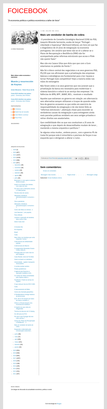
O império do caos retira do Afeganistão (22, 308)
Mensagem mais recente (48, 175)
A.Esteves (18, 109)
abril (16, 339)
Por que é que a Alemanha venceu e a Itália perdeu (24, 189)
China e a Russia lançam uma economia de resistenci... (23, 303)
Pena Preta (18, 118)
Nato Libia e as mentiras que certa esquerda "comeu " (24, 238)
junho (16, 334)
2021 (14, 163)
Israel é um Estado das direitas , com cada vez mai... (23, 185)
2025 (14, 152)
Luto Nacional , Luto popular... (23, 212)
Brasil (16, 232)
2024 (14, 155)
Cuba (16, 235)
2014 (14, 366)
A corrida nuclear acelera (21, 266)
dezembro (18, 165)
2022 (14, 160)
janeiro (17, 347)
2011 (14, 374)
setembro (18, 173)
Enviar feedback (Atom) (55, 178)
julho (16, 178)
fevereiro (17, 344)
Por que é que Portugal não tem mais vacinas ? (23, 317)
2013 (14, 368)
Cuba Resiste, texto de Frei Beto (24, 257)
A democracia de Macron (21, 246)
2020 (14, 350)
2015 (14, 363)
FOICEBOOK (28, 10)
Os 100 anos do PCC (20, 314)
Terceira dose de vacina (21, 193)
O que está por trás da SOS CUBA (24, 284)
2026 (14, 149)
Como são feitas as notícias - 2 (23, 210)
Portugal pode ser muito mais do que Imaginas (24, 253)
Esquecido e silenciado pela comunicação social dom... (23, 330)
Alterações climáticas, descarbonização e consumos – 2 (24, 197)
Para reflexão (18, 215)
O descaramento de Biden (22, 289)
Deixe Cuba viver (19, 222)
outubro (17, 170)
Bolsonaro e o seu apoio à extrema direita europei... (24, 181)
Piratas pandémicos (20, 269)
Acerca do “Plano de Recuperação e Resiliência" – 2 (24, 321)
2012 (14, 371)
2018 (14, 355)
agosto (17, 175)
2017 (14, 358)
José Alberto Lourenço (21, 115)
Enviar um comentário (49, 171)
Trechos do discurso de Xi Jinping (24, 311)
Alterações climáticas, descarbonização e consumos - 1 (24, 205)
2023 (14, 157)
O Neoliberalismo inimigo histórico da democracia (24, 295)
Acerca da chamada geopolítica (23, 292)
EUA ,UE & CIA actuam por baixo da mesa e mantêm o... (24, 299)
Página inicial (71, 175)
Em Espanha (18, 229)
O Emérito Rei (18, 227)
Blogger (59, 403)
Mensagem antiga (92, 175)
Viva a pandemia (19, 201)
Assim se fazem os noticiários (23, 259)
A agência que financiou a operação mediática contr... (23, 272)
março (17, 342)
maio (16, 336)
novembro (18, 167)
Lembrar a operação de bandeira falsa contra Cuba (24, 218)
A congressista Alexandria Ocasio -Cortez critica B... (24, 249)
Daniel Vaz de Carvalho (22, 112)
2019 (14, 353)
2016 (14, 361)
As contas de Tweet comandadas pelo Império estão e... (24, 276)
